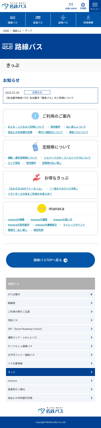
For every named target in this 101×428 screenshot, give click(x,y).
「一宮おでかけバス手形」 (63, 188)
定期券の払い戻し (52, 163)
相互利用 (38, 230)
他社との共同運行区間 (20, 132)
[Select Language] (83, 6)
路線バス (17, 30)
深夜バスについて (78, 132)
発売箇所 (55, 126)
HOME (6, 30)
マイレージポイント (74, 224)
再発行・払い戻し (17, 230)
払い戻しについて (76, 126)
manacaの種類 (39, 219)
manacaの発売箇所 (18, 224)
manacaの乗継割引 (46, 224)
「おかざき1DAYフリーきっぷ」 (25, 188)
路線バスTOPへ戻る (36, 261)
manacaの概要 (16, 219)
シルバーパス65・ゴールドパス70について (67, 157)
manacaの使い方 (62, 219)
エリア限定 (14, 163)
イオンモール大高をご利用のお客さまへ (30, 194)
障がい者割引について (50, 132)
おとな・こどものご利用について (26, 126)
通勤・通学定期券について (23, 157)
